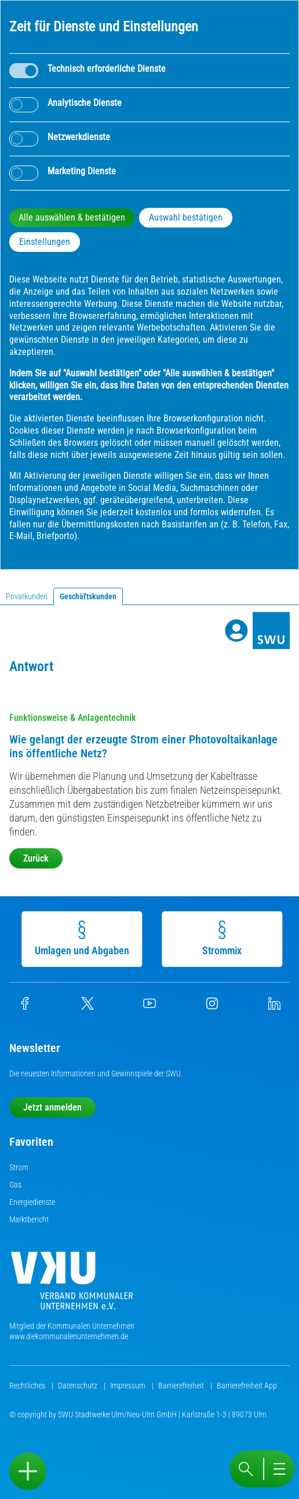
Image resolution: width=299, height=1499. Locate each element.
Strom (18, 1167)
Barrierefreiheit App (247, 1385)
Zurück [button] (36, 858)
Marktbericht (29, 1219)
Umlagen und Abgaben (84, 938)
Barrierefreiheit (182, 1385)
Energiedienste (32, 1202)
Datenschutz (78, 1385)
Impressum (128, 1385)
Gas (15, 1184)
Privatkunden (27, 596)
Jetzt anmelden (52, 1107)
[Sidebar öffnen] (27, 1471)
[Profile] (236, 630)
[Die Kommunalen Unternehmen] (71, 1285)
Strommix (224, 938)
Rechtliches (28, 1385)
